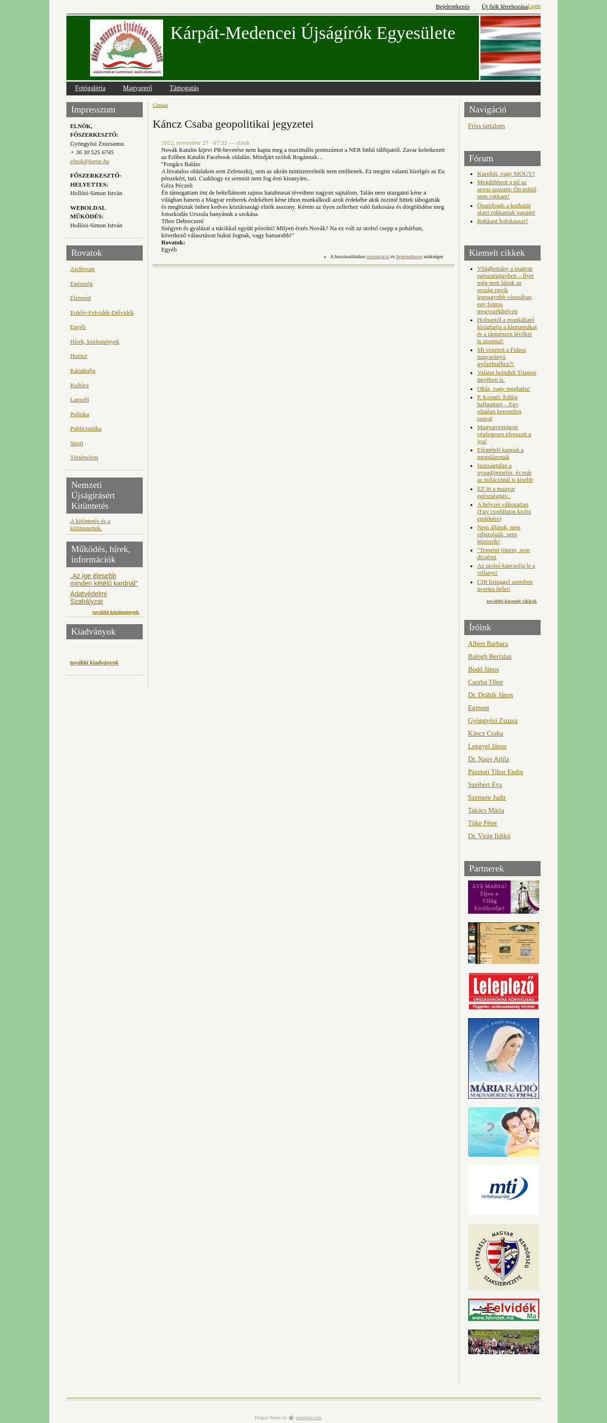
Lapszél (79, 399)
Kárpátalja (82, 370)
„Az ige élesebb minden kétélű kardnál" (104, 579)
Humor (78, 356)
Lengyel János (487, 746)
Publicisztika (85, 428)
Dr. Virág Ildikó (489, 836)
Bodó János (483, 669)
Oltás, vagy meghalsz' (503, 388)
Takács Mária (486, 810)
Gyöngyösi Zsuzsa (492, 720)
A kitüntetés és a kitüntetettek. (90, 525)
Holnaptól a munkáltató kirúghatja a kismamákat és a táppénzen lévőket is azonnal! (507, 331)
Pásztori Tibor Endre (496, 772)
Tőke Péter (482, 823)
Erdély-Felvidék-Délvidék (102, 312)
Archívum (82, 269)
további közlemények (115, 612)
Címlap (160, 105)
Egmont (478, 708)
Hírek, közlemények (95, 341)
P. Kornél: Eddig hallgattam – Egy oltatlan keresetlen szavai (499, 408)
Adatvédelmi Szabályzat (88, 597)
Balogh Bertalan (490, 656)
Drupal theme (268, 1417)
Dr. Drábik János (490, 695)
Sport (76, 443)
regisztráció (378, 256)
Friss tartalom (486, 126)
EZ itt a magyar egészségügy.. (496, 492)
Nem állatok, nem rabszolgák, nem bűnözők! (498, 534)
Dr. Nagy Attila (488, 759)
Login (534, 6)
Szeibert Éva (485, 784)
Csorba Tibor (485, 682)
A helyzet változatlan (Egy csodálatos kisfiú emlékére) (504, 511)
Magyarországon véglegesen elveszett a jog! (504, 434)
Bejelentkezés (452, 6)
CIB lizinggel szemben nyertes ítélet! (505, 585)
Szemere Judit (487, 797)
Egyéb (78, 327)
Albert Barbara (488, 643)
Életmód (80, 298)
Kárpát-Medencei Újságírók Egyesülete (312, 33)
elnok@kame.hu (89, 161)
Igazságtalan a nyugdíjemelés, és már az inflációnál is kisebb (505, 472)
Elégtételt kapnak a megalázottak (500, 453)
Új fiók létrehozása (505, 6)
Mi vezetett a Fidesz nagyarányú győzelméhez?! (501, 356)
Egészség (81, 284)
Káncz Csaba (485, 733)
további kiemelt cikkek (512, 601)
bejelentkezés (409, 256)
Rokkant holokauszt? (502, 221)
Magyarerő (137, 88)
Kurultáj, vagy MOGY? (506, 173)
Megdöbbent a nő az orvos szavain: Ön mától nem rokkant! (506, 189)
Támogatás (184, 88)
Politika (79, 414)
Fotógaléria (90, 88)
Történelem (84, 457)
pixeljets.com (308, 1417)
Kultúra (79, 385)
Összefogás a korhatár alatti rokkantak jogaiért (506, 209)
